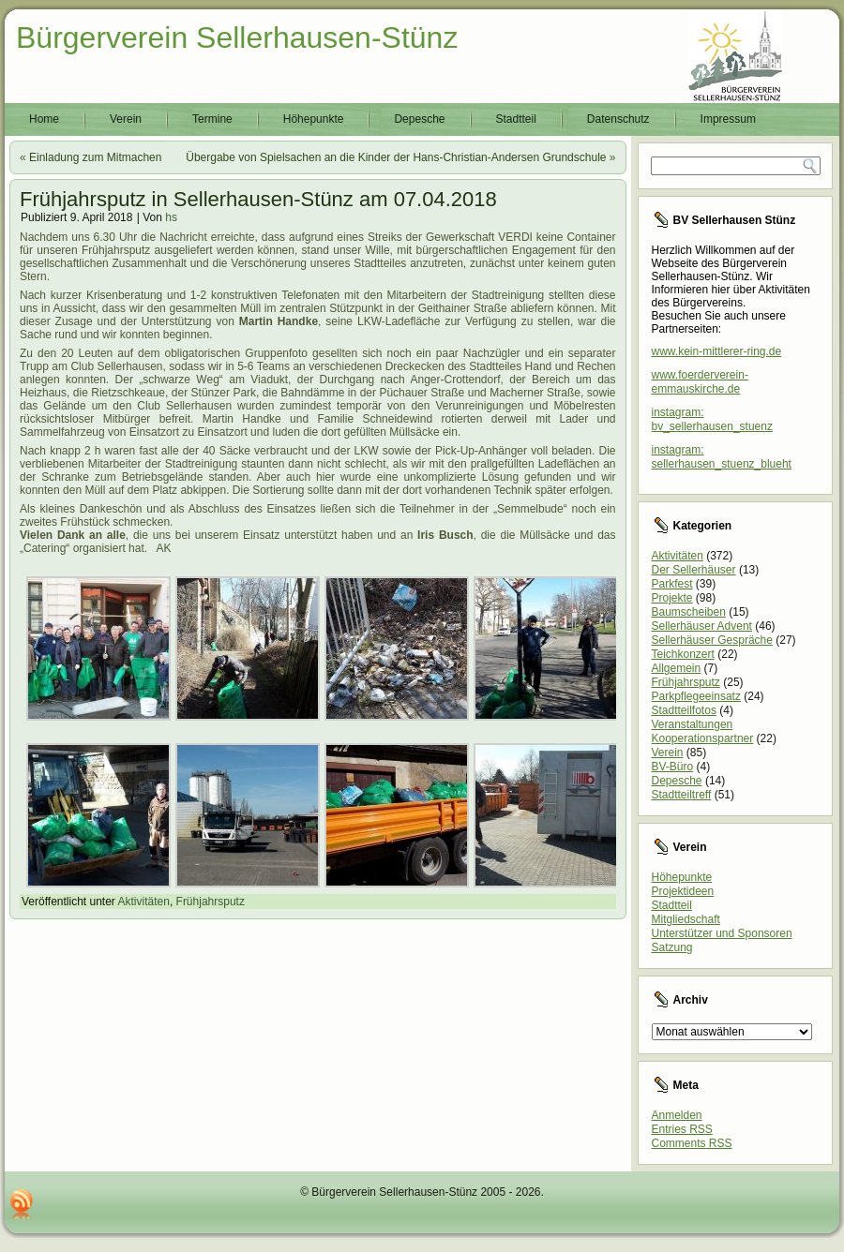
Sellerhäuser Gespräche (712, 640)
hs (171, 217)
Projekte (672, 597)
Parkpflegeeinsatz (696, 696)
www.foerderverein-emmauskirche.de (700, 381)
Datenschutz (618, 119)
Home (44, 119)
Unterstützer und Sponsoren (722, 933)
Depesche (419, 119)
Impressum (728, 119)
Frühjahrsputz (210, 901)
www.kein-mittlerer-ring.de (717, 351)
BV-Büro (673, 766)
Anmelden (677, 1115)
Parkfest (672, 583)
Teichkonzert (683, 654)
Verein (126, 119)
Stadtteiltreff (682, 794)
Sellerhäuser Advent (702, 626)
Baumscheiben (689, 612)
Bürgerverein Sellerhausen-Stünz (237, 37)
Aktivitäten (144, 901)
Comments (692, 1143)
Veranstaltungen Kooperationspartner (703, 731)
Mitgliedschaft (686, 919)
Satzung (672, 947)
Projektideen (683, 891)
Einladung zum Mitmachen (95, 157)
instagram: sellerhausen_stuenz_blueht (721, 456)
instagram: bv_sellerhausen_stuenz (712, 419)
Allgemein (676, 668)
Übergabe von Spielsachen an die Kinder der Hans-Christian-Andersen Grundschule (396, 157)
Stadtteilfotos (684, 710)
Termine (212, 119)
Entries (682, 1129)
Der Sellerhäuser (694, 569)
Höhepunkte (313, 119)
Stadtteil (516, 119)
